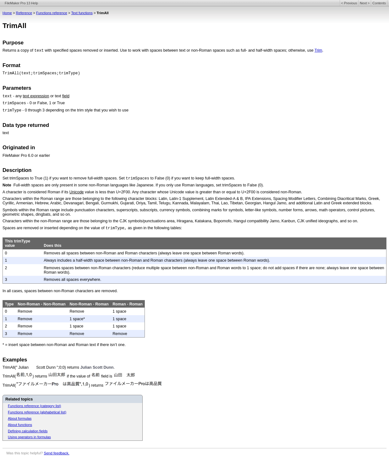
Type (9, 304)
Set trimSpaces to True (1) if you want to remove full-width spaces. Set (64, 178)
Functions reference (51, 13)
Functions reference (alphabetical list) (37, 412)
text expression (36, 96)
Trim (318, 50)
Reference (24, 13)
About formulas (19, 418)
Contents (379, 3)
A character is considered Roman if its (36, 192)
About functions (20, 425)
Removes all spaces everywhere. (72, 279)
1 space (119, 311)
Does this (52, 245)
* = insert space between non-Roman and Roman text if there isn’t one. (64, 345)
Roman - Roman (127, 304)
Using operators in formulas (29, 437)
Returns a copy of (18, 50)
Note (8, 185)
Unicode (76, 192)
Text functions (81, 13)
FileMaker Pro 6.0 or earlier (26, 155)
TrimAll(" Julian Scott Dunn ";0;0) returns (41, 367)
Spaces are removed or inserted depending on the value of (54, 228)
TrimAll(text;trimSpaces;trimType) (41, 73)
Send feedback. (56, 453)
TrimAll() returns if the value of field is (69, 376)
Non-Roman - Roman (89, 304)
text (7, 96)
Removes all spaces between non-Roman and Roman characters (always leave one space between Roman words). (144, 253)
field (65, 96)
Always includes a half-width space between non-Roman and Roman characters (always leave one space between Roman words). (157, 260)
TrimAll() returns (82, 385)
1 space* (77, 319)
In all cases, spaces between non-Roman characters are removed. (60, 291)
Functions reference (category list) (34, 406)
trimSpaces (14, 103)
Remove (25, 311)
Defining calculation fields (27, 431)
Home (7, 13)
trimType (12, 110)
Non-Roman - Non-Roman (41, 304)
